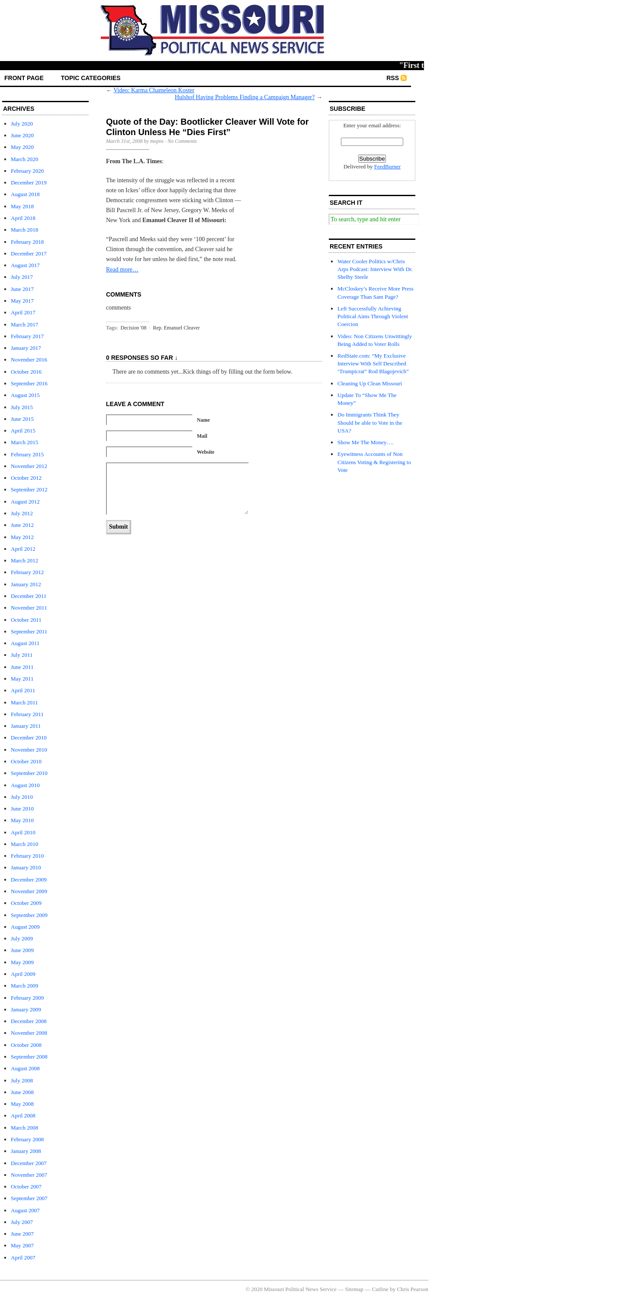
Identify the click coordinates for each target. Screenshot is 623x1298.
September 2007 (29, 1198)
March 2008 (24, 1127)
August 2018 (25, 194)
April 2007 (23, 1257)
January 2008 (26, 1151)
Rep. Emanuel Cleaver (176, 328)
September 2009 (29, 915)
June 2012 (22, 525)
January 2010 (26, 867)
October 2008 (26, 1045)
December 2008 (29, 1021)
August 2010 (25, 785)
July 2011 (21, 655)
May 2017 (22, 300)
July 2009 (22, 938)
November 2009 (29, 891)
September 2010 (29, 773)
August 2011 (25, 643)
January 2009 (26, 1009)
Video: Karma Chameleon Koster (153, 90)
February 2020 (27, 171)
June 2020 (22, 135)
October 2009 (26, 903)
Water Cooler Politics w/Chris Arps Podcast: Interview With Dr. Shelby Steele (375, 269)
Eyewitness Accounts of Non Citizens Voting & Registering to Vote (374, 462)
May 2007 (22, 1245)
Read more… (122, 269)
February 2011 (27, 714)
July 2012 (22, 513)
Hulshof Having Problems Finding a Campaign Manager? (245, 97)
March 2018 (24, 229)
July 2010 (22, 797)
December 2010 (29, 737)
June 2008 (22, 1092)
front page (24, 77)
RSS (392, 77)
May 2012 (22, 537)
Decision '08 (134, 328)
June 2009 (22, 950)
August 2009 (25, 926)
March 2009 (24, 985)
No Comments (182, 141)
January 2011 (26, 726)
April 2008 (23, 1115)
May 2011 (22, 678)
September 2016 (29, 383)
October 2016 (26, 371)
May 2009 (22, 962)
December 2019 (29, 182)
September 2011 (29, 631)
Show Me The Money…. (365, 442)
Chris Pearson (412, 1289)
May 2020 (22, 147)
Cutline (380, 1289)
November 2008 (29, 1033)
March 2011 (24, 702)
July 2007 (22, 1222)
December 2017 (29, 253)
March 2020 (24, 159)
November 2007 (29, 1175)
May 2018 (22, 206)
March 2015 (24, 442)
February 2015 (27, 454)
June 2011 (22, 667)
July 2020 (22, 123)
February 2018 (27, 242)
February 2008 (27, 1139)
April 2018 (23, 218)
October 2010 (26, 761)
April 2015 (23, 430)
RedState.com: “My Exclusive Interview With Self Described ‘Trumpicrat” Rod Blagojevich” (373, 363)
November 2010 (29, 749)
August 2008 (25, 1068)
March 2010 (24, 844)
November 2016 (29, 359)
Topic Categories (91, 77)
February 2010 (27, 855)
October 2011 (26, 620)
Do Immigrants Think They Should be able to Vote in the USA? (369, 422)
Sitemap (354, 1289)
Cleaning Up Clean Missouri (369, 383)
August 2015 (25, 395)
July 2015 (22, 407)
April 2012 (23, 549)
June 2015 (22, 419)
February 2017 (27, 336)
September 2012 (29, 489)
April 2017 (23, 312)
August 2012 (25, 501)
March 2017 (24, 324)
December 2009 (29, 879)
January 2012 (26, 584)
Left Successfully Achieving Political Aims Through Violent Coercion (372, 316)
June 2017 (22, 289)
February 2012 (27, 572)
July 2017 (22, 277)
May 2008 (22, 1104)
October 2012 (26, 478)
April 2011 (23, 690)
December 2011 (28, 596)
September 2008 (29, 1056)
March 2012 (24, 560)
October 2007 (26, 1186)
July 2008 (22, 1080)
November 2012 (29, 466)
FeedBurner (387, 166)
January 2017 (26, 348)
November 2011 (29, 607)
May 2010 (22, 820)
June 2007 (22, 1233)
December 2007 (29, 1163)
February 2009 (27, 997)
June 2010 (22, 808)
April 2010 (23, 832)
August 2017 (25, 265)
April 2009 (23, 974)
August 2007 (25, 1210)
